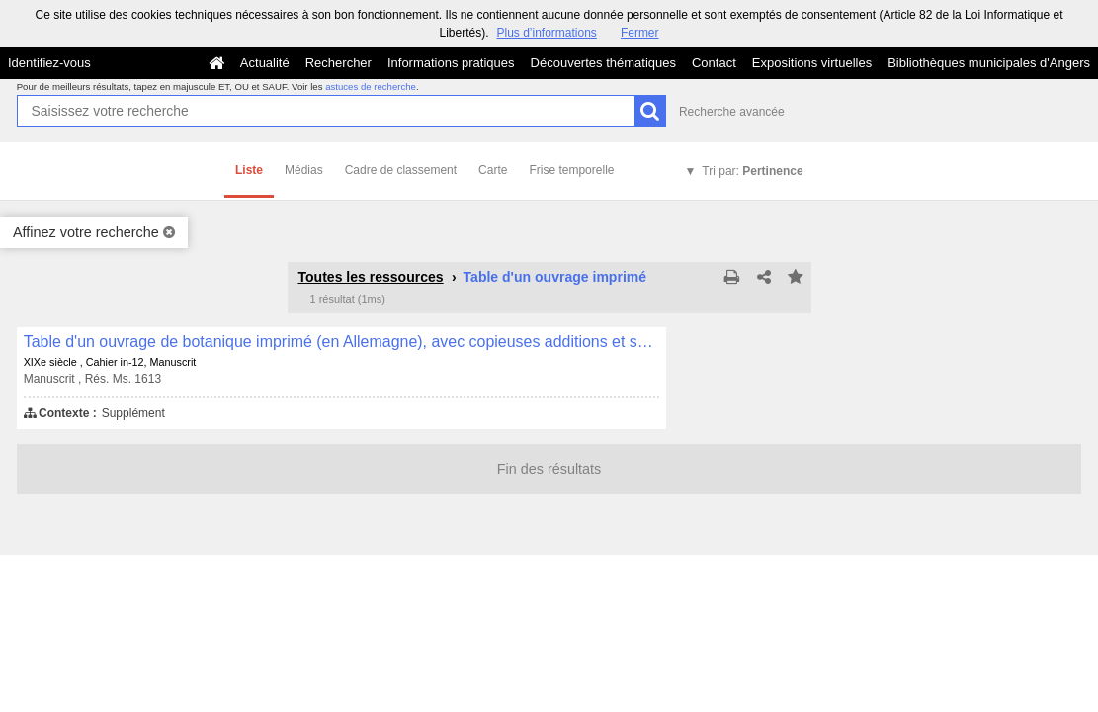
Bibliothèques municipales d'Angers (988, 62)
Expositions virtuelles (812, 62)
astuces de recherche (370, 86)
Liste (249, 170)
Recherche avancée (732, 112)
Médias (304, 170)
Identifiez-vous (49, 62)
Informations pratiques (451, 62)
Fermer (640, 33)
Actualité (265, 62)
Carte (492, 170)
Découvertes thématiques (603, 62)
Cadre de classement (401, 170)
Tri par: (752, 171)
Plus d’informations (546, 33)
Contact (714, 62)
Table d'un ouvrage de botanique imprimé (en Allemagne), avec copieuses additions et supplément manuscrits (341, 341)
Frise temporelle (571, 170)
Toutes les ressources (371, 277)
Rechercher (338, 62)
